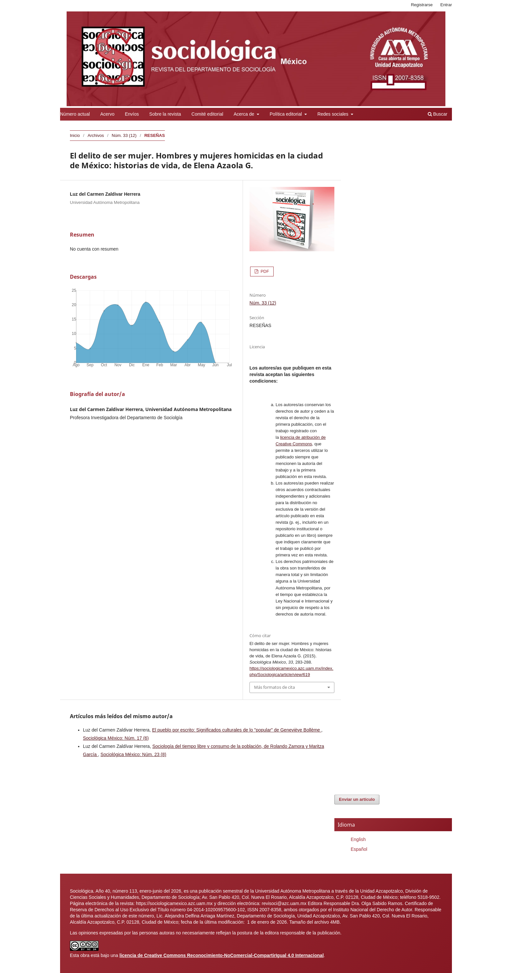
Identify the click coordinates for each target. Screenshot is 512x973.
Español (359, 849)
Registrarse (422, 4)
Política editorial (286, 114)
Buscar (437, 114)
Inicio (75, 135)
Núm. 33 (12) (124, 135)
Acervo (107, 114)
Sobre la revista (165, 114)
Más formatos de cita (274, 687)
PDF (264, 271)
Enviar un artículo (357, 799)
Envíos (132, 114)
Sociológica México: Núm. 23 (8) (134, 754)
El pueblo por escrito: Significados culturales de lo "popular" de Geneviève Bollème (236, 730)
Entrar (446, 4)
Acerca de (244, 114)
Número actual (75, 114)
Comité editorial (207, 114)
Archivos (96, 135)
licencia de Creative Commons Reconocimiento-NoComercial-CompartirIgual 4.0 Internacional (222, 955)
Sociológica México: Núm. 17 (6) (116, 738)
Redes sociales (333, 114)
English (358, 839)
